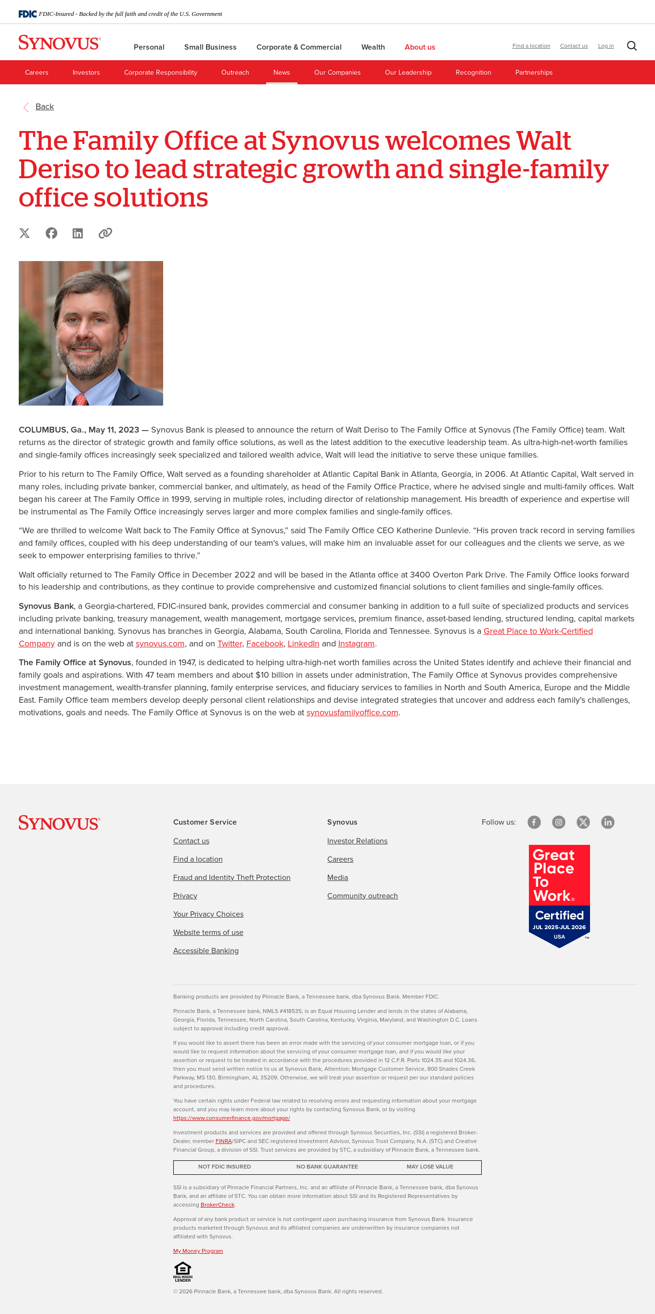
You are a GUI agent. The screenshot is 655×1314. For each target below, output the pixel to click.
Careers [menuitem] (37, 72)
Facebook (264, 644)
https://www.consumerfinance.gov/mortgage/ (231, 1118)
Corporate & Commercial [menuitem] (300, 47)
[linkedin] (608, 822)
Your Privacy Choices (208, 914)
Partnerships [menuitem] (534, 72)
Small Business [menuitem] (211, 47)
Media (337, 877)
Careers (340, 859)
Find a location (532, 46)
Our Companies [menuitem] (337, 72)
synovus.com (160, 644)
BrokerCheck (217, 1205)
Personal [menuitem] (150, 47)
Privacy (185, 896)
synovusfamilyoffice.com (352, 713)
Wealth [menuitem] (374, 47)
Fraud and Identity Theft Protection (232, 877)
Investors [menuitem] (86, 72)
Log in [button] (606, 46)
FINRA (224, 1141)
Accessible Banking (206, 951)
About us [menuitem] (424, 47)
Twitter (230, 644)
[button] (630, 48)
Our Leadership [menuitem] (408, 72)
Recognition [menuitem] (473, 72)
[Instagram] (559, 822)
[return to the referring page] (45, 107)
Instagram (356, 644)
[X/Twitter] (583, 822)
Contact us (574, 46)
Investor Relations (357, 841)
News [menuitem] (281, 72)
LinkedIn (304, 644)
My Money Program (198, 1251)
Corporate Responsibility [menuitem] (160, 72)
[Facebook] (534, 822)
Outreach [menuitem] (235, 72)
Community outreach (362, 896)
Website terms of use (208, 932)
